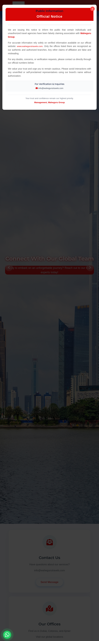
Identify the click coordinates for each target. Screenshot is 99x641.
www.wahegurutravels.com (30, 46)
